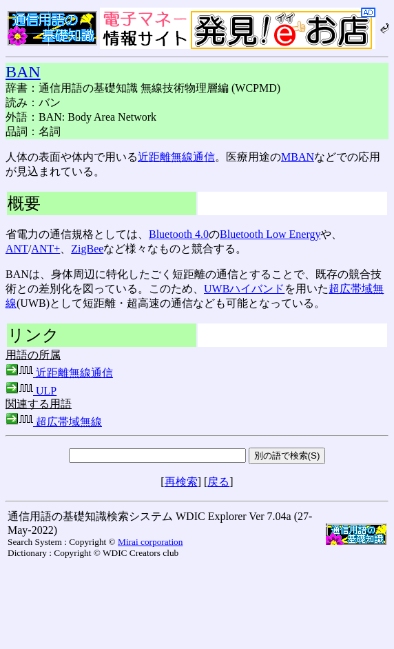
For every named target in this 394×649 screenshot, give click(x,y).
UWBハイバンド (244, 288)
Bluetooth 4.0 (179, 234)
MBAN (297, 157)
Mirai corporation (150, 542)
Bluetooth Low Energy (270, 234)
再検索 (181, 482)
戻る (218, 482)
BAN (23, 72)
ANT (17, 248)
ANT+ (45, 248)
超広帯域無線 (54, 422)
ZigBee (87, 248)
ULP (31, 391)
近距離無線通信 (176, 157)
